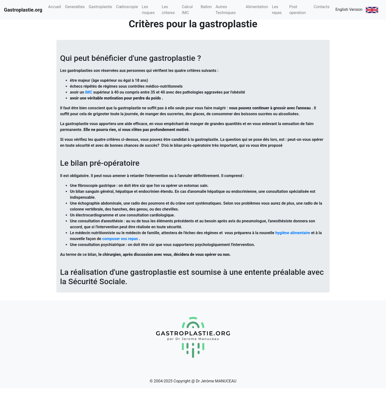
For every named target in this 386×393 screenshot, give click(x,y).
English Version (356, 10)
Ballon (206, 6)
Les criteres (168, 9)
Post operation (297, 9)
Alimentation (257, 6)
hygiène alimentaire (292, 232)
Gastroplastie (100, 6)
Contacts (321, 6)
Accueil (54, 6)
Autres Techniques (226, 9)
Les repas (277, 9)
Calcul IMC (187, 9)
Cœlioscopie (127, 6)
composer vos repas (120, 238)
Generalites (75, 6)
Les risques (148, 9)
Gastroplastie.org (23, 10)
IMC (88, 92)
